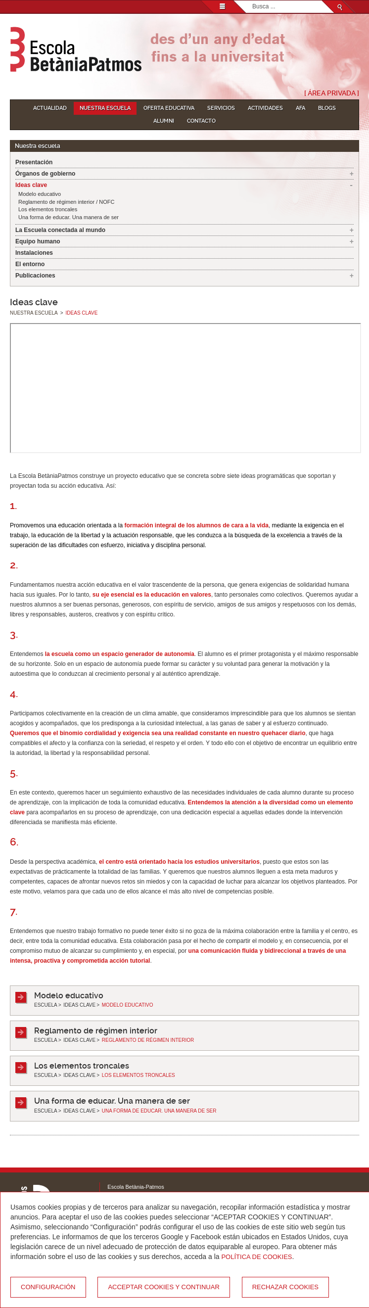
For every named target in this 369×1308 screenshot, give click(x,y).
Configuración (48, 1287)
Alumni (163, 121)
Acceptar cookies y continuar (163, 1287)
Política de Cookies (256, 1257)
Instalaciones (34, 252)
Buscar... (252, 0)
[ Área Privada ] (331, 93)
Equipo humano (37, 241)
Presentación (33, 162)
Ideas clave (31, 185)
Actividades (265, 108)
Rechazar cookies (285, 1287)
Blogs (327, 108)
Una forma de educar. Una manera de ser (68, 217)
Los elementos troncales (47, 209)
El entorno (30, 264)
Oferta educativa (168, 108)
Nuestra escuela (105, 108)
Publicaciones (35, 275)
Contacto (201, 121)
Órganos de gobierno (45, 173)
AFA (300, 108)
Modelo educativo (39, 194)
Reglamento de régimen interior (95, 1030)
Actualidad (50, 108)
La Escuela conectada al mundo (60, 230)
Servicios (221, 108)
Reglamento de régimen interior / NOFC (66, 202)
